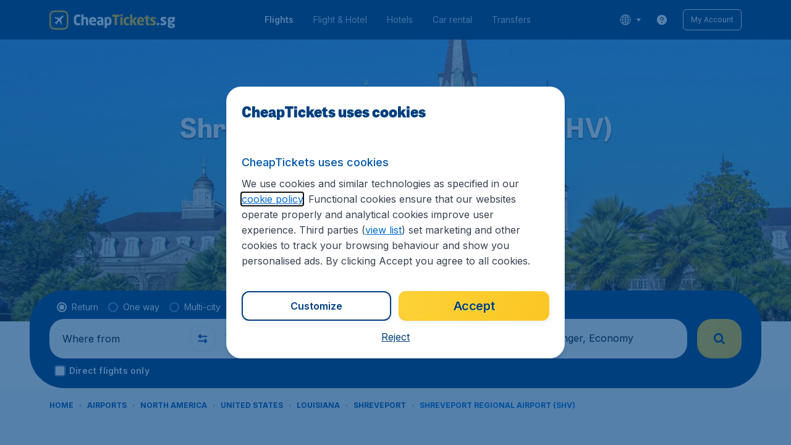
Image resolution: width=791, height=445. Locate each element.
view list (383, 230)
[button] (395, 337)
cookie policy (272, 199)
